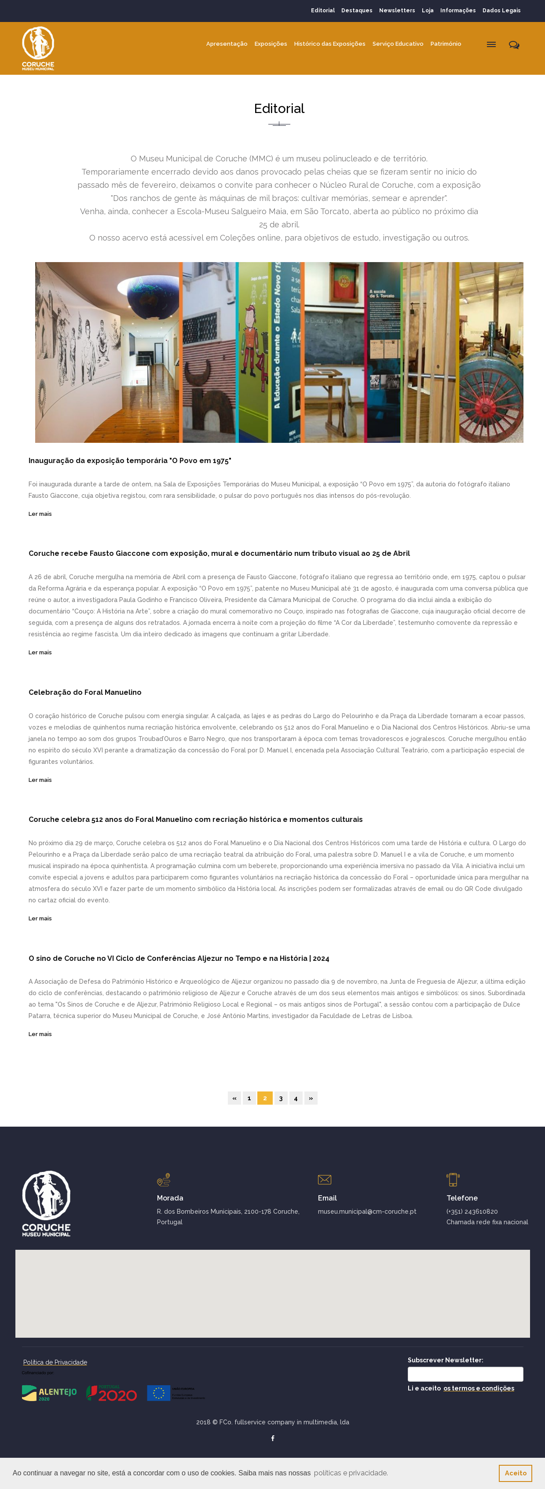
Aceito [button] (516, 1473)
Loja (428, 10)
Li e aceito (461, 1388)
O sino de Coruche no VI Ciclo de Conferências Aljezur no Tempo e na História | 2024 (179, 958)
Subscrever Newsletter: (445, 1360)
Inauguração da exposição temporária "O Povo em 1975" (130, 460)
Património (446, 43)
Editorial (323, 10)
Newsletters (397, 10)
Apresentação (227, 43)
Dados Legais (502, 10)
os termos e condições (478, 1388)
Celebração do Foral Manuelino (85, 692)
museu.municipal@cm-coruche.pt (367, 1211)
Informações (458, 10)
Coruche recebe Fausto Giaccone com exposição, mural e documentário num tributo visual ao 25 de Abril (219, 553)
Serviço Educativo (398, 43)
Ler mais (40, 514)
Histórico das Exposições (330, 43)
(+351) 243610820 (472, 1211)
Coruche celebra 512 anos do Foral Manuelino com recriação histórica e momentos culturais (196, 819)
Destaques (357, 10)
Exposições (271, 43)
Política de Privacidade (55, 1362)
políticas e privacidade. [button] (351, 1473)
